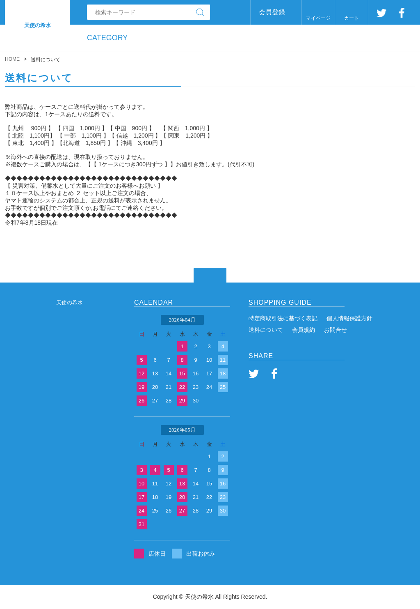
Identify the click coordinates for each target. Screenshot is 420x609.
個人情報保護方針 (349, 318)
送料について (266, 329)
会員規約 (303, 329)
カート (351, 18)
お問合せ (335, 329)
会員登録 (272, 12)
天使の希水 (69, 302)
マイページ (318, 18)
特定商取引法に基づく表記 (283, 318)
